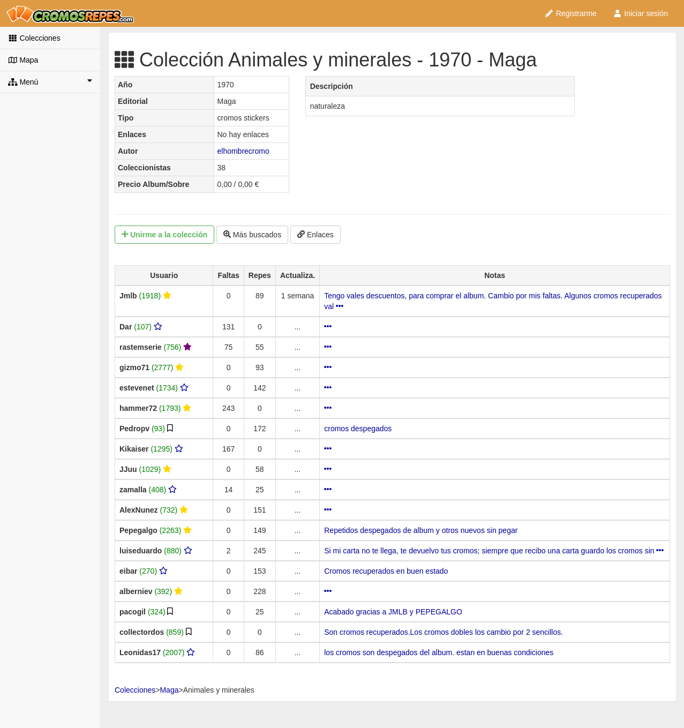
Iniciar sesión (640, 13)
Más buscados (252, 234)
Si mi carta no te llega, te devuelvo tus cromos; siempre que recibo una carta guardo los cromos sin (494, 550)
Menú (50, 81)
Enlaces (315, 234)
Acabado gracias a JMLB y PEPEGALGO (393, 611)
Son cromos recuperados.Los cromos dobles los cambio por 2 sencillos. (443, 632)
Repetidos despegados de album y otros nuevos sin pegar (420, 530)
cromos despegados (358, 428)
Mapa (23, 60)
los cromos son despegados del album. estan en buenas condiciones (438, 652)
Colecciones (34, 38)
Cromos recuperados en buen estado (386, 571)
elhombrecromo (243, 151)
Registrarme (570, 13)
